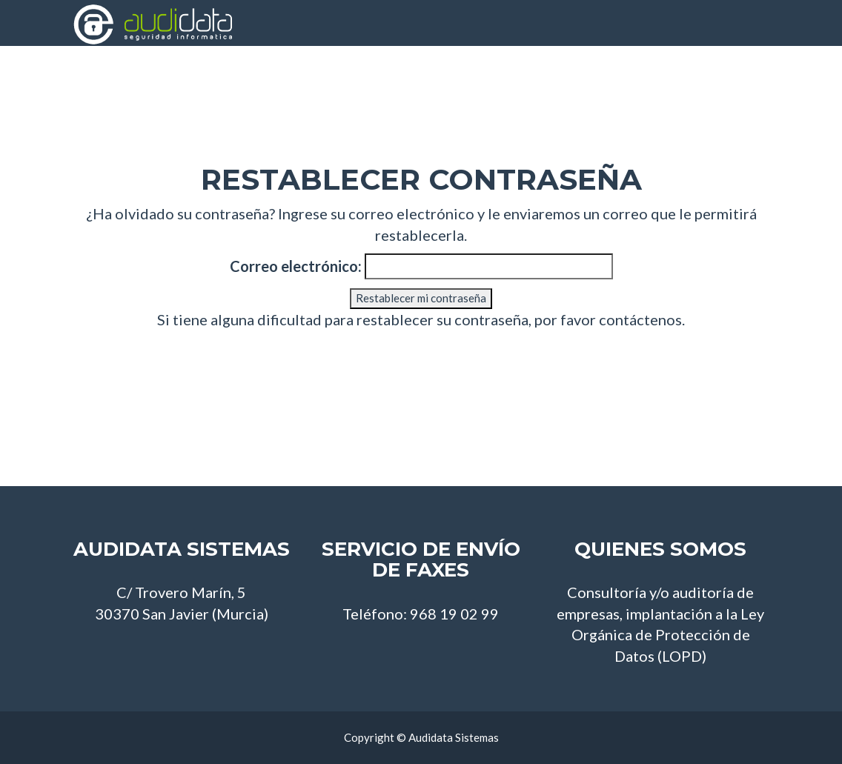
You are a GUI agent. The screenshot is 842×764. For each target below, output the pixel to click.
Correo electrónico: (296, 266)
